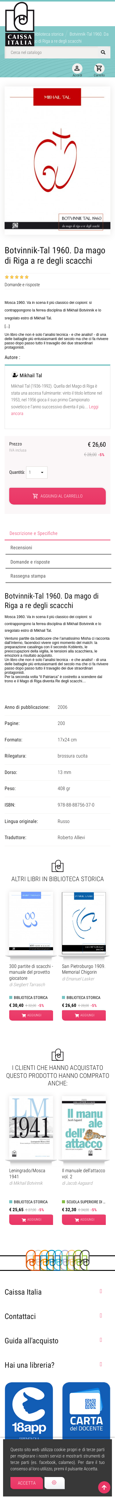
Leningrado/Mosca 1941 (27, 1173)
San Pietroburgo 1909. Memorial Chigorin (83, 969)
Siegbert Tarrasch (29, 984)
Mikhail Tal (31, 375)
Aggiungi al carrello (58, 496)
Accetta (27, 1483)
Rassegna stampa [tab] (28, 576)
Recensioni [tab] (21, 547)
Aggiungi (31, 1015)
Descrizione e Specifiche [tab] (34, 533)
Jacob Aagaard (79, 1183)
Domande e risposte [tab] (30, 562)
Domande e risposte (22, 284)
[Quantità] (37, 472)
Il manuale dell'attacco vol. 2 (83, 1173)
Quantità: (17, 472)
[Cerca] (57, 52)
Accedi (77, 70)
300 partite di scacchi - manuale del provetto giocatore (31, 972)
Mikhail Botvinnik (28, 1183)
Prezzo (17, 447)
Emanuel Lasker (80, 979)
